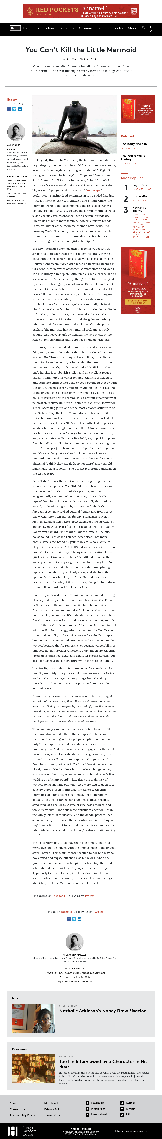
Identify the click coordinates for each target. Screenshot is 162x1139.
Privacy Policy (53, 1109)
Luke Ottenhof (142, 189)
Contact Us (17, 1109)
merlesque (94, 190)
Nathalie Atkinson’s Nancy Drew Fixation (102, 1010)
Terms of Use (52, 1115)
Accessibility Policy (22, 1115)
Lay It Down (141, 185)
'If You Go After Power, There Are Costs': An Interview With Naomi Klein (75, 973)
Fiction (49, 28)
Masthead (51, 1103)
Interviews (66, 28)
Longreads (31, 28)
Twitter (151, 31)
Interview (66, 1056)
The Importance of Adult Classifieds (75, 977)
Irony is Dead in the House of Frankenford (74, 981)
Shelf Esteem (68, 1005)
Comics (103, 28)
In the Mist (140, 196)
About (14, 1103)
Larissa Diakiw (130, 163)
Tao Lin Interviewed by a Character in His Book (103, 1063)
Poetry (118, 28)
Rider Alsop (140, 200)
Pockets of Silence (140, 208)
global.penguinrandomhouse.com (131, 1131)
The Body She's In (134, 143)
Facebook (151, 27)
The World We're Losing (133, 157)
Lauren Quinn (130, 148)
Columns (85, 28)
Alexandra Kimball (83, 59)
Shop (132, 28)
